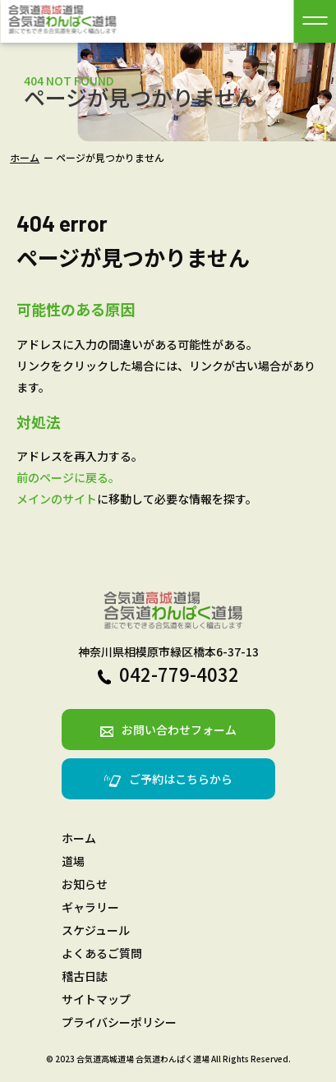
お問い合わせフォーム (168, 729)
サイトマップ (96, 999)
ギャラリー (90, 907)
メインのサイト (56, 498)
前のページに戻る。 (68, 477)
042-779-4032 (168, 674)
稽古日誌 (85, 976)
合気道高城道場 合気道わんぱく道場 (142, 1058)
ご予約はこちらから (168, 779)
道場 (73, 861)
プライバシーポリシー (119, 1022)
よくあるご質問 (102, 953)
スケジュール (96, 930)
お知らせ (85, 884)
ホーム (24, 157)
